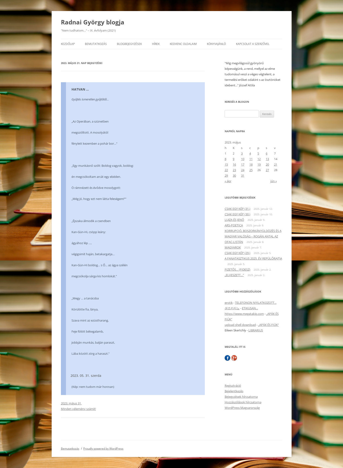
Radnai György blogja (92, 22)
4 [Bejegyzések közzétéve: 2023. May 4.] (250, 153)
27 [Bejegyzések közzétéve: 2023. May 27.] (267, 170)
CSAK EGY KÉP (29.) (237, 253)
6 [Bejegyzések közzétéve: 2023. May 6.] (266, 153)
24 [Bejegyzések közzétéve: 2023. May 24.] (242, 170)
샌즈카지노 (232, 308)
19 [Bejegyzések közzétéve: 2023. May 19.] (259, 164)
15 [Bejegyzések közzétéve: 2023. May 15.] (226, 164)
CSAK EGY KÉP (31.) (237, 209)
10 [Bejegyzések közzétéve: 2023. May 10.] (242, 159)
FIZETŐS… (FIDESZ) (237, 269)
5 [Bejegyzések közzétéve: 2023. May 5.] (258, 153)
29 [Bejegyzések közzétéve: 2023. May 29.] (226, 175)
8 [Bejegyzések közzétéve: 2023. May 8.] (225, 159)
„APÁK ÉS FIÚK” (268, 325)
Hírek (156, 44)
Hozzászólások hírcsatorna (243, 402)
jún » (273, 181)
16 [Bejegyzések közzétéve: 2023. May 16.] (234, 164)
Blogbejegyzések (129, 44)
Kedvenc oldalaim (183, 44)
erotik (229, 303)
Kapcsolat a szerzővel (252, 44)
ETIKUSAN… (250, 308)
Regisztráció (233, 385)
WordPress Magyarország (242, 408)
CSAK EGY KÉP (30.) (237, 214)
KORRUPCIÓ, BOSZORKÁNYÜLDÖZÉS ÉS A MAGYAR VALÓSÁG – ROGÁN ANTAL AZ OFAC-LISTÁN (253, 236)
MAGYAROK (233, 247)
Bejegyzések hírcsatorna (241, 397)
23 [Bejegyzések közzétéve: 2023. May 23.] (234, 170)
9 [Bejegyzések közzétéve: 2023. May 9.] (233, 159)
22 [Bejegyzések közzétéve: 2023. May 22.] (226, 170)
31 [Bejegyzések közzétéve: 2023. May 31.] (242, 175)
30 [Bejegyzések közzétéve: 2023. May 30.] (234, 175)
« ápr (228, 181)
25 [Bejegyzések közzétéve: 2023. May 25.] (251, 170)
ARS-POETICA (234, 225)
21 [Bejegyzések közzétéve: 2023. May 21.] (275, 164)
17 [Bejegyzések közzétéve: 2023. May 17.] (242, 164)
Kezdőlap (68, 44)
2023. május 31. (71, 403)
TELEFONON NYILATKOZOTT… (256, 303)
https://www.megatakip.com (244, 314)
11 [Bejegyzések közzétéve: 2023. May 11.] (251, 159)
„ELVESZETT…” (234, 275)
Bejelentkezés (234, 391)
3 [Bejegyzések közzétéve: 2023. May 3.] (242, 153)
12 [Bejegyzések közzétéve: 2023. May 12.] (259, 159)
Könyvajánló (216, 44)
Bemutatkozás (96, 44)
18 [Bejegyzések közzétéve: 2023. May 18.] (251, 164)
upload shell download (240, 325)
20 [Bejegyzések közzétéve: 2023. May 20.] (267, 164)
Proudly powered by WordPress (103, 448)
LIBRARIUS (255, 330)
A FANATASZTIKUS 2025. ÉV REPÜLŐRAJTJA (253, 258)
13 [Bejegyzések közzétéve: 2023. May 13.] (267, 159)
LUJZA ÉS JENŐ (234, 220)
